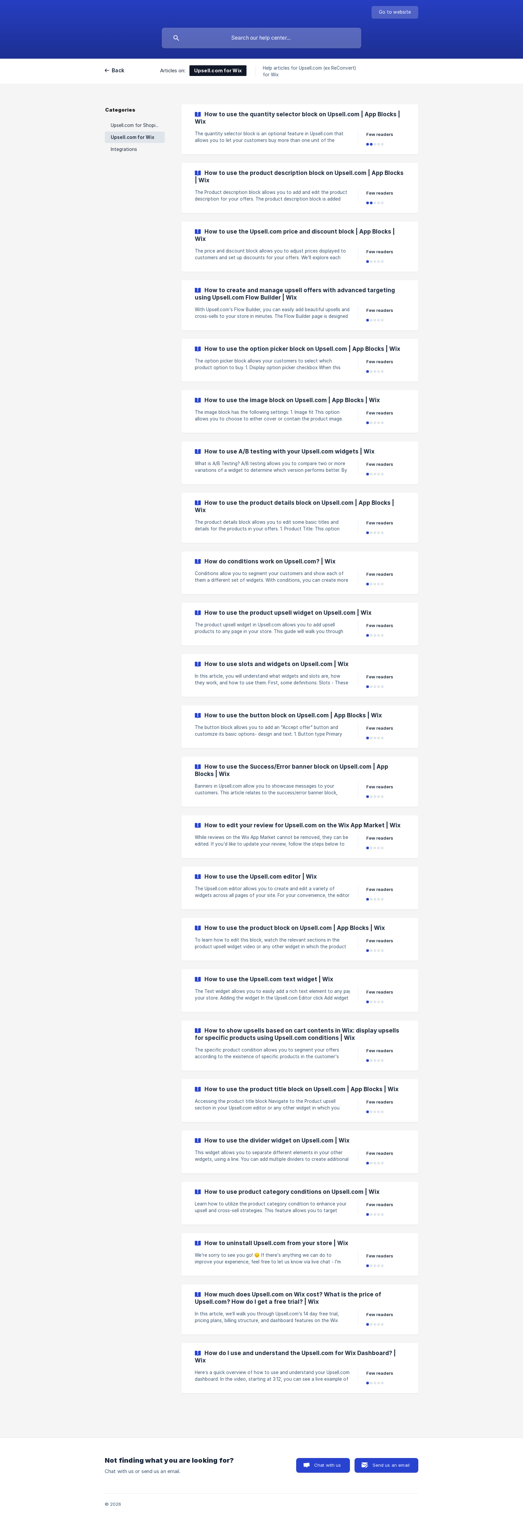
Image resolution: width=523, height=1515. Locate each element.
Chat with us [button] (327, 1465)
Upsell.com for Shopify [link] (135, 125)
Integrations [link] (124, 149)
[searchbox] (261, 38)
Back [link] (118, 70)
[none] (395, 12)
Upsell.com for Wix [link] (132, 137)
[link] (299, 129)
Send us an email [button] (391, 1465)
